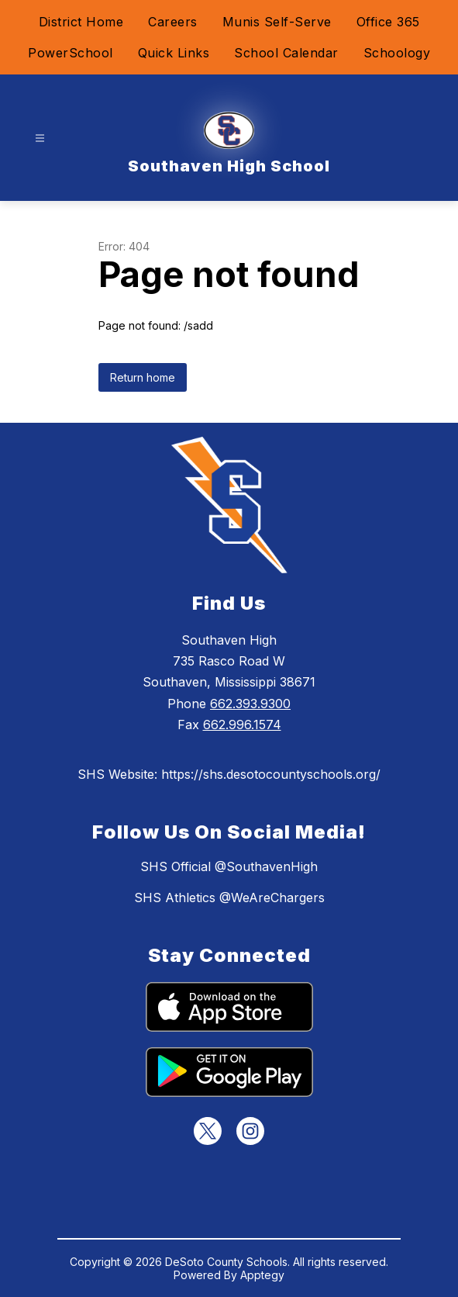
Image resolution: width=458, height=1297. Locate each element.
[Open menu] (40, 138)
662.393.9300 (250, 703)
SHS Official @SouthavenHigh (229, 866)
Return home (142, 377)
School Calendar (286, 53)
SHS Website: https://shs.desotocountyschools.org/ (229, 774)
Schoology (397, 53)
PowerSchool (70, 53)
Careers (173, 21)
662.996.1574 (242, 724)
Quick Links (174, 53)
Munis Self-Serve (277, 21)
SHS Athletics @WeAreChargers (229, 897)
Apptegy (262, 1274)
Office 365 (388, 21)
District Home (81, 21)
